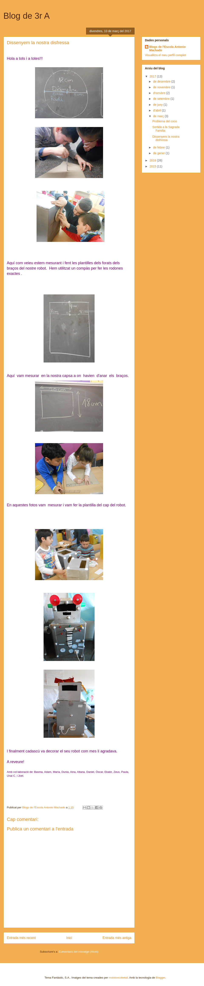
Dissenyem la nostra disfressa (165, 138)
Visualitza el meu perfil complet (165, 55)
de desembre (162, 81)
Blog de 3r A (26, 15)
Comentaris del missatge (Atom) (78, 951)
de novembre (162, 87)
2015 (153, 166)
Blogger (160, 977)
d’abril (157, 110)
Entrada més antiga (117, 938)
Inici (69, 938)
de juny (158, 104)
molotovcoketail (118, 977)
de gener (159, 153)
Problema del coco (164, 121)
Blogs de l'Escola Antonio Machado (167, 48)
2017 (153, 76)
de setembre (161, 98)
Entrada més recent (21, 938)
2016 (153, 160)
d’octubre (159, 93)
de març (158, 116)
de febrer (159, 147)
